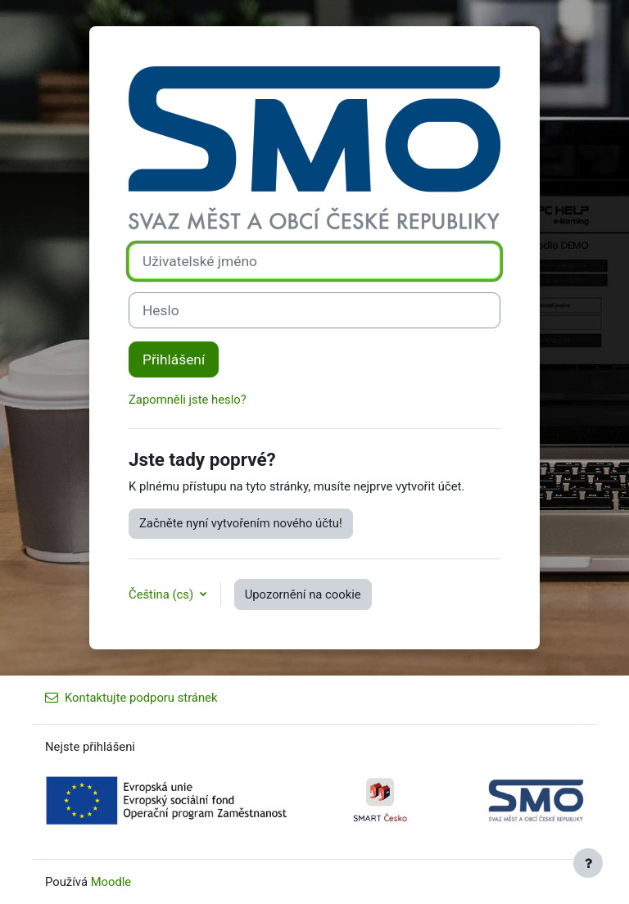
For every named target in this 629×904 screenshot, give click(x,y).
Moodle (111, 882)
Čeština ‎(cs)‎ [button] (163, 594)
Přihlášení (174, 359)
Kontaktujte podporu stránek (131, 697)
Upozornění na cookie (303, 594)
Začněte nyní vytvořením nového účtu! (240, 523)
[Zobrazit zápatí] (588, 863)
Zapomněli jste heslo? (188, 399)
